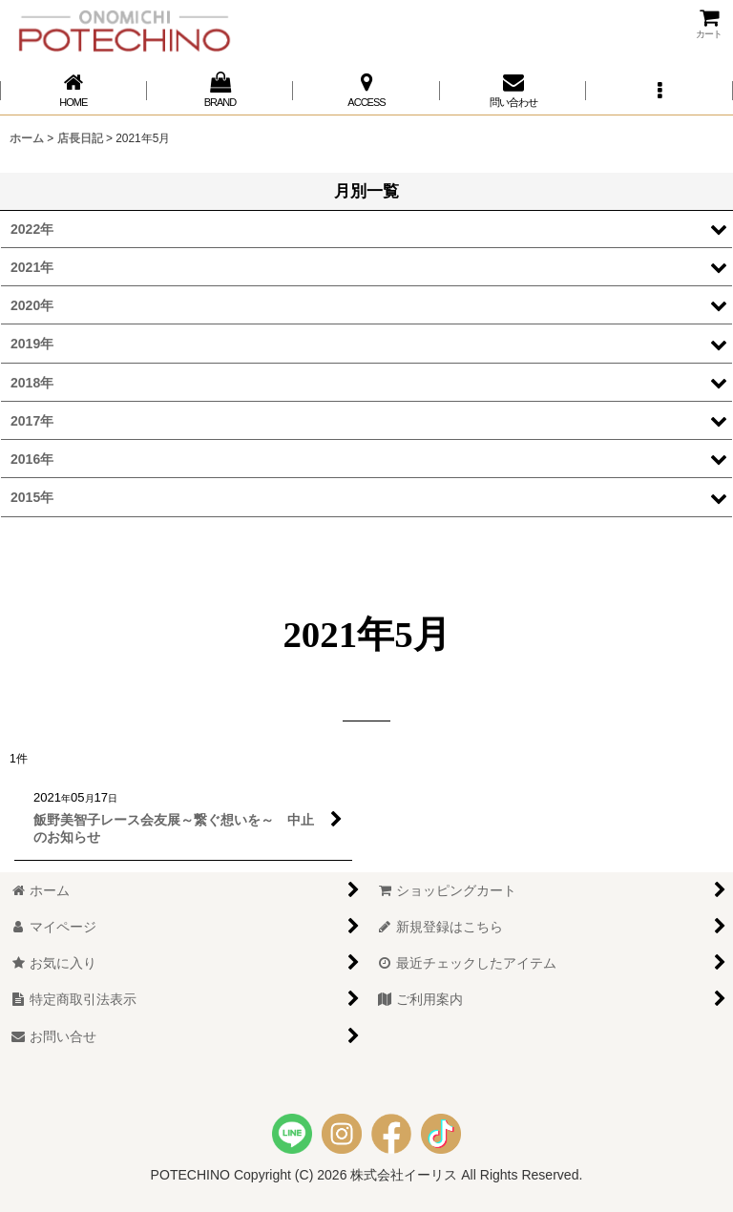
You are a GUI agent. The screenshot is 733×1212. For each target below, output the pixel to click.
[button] (659, 90)
